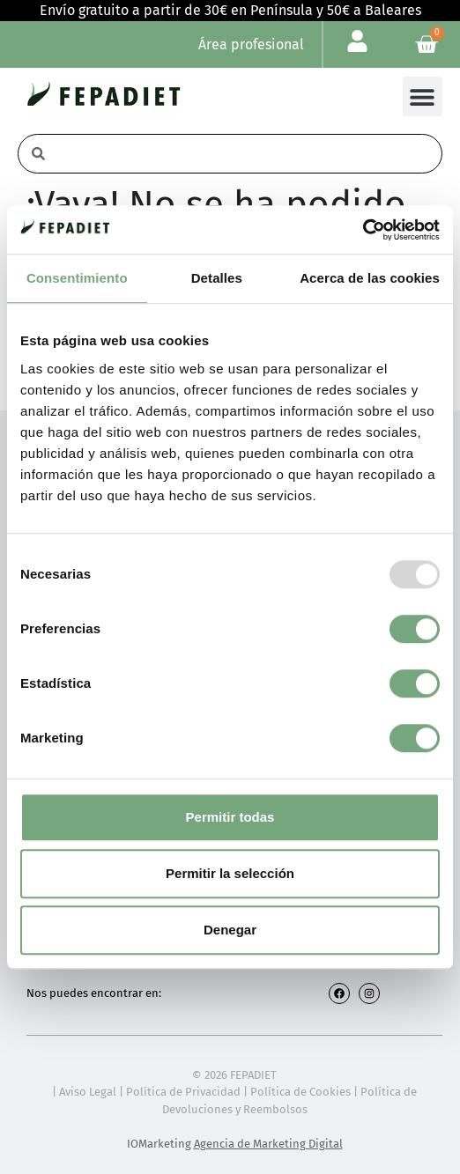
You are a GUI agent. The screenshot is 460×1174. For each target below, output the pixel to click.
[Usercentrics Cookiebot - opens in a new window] (363, 229)
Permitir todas (230, 816)
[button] (422, 96)
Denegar (230, 929)
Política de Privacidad (183, 1091)
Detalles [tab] (216, 277)
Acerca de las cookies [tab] (370, 277)
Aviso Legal (87, 1091)
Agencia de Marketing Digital (268, 1143)
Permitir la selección (230, 873)
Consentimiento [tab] (77, 277)
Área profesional (251, 44)
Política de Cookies (300, 1091)
